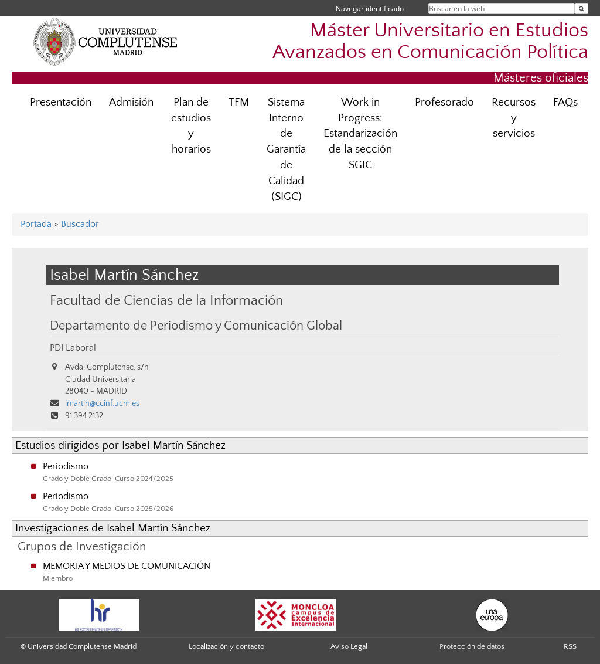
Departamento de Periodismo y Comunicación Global (196, 326)
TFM (239, 102)
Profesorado (444, 102)
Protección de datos (471, 646)
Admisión (131, 102)
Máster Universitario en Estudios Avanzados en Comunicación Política (430, 41)
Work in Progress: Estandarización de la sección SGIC (360, 134)
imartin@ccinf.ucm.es (102, 403)
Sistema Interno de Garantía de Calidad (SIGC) (286, 149)
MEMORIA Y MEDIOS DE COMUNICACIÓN (126, 566)
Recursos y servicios (514, 118)
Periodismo (65, 466)
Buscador (80, 224)
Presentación (60, 102)
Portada (36, 224)
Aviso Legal (348, 646)
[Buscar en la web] (581, 8)
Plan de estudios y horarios (191, 126)
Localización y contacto (226, 646)
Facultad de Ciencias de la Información (166, 301)
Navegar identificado (370, 8)
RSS (570, 646)
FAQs (565, 102)
